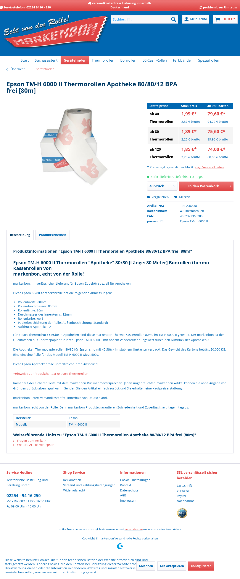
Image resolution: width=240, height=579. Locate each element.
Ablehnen (146, 566)
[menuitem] (144, 19)
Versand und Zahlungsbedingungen (89, 485)
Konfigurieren (201, 566)
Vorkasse (183, 491)
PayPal (181, 496)
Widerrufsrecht (74, 490)
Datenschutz (129, 490)
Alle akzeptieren (172, 566)
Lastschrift (184, 485)
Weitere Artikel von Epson (33, 445)
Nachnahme (186, 501)
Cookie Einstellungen (135, 480)
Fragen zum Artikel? (29, 441)
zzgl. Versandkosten (209, 167)
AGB (123, 495)
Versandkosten (134, 529)
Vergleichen (158, 197)
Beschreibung (20, 235)
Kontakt (125, 485)
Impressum (128, 500)
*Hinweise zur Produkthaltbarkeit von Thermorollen (50, 374)
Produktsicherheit (52, 235)
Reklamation (72, 480)
